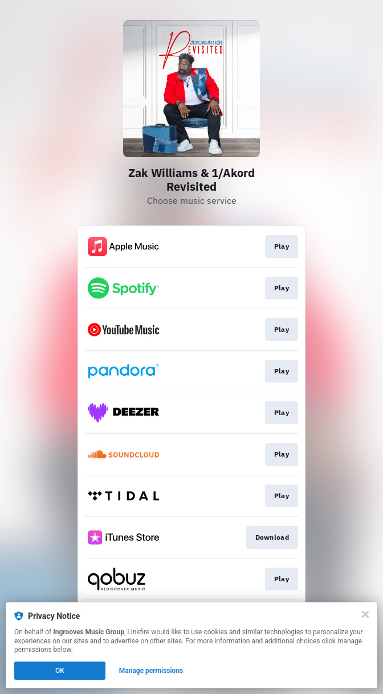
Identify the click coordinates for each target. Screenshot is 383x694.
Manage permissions (151, 671)
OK (59, 671)
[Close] (365, 614)
